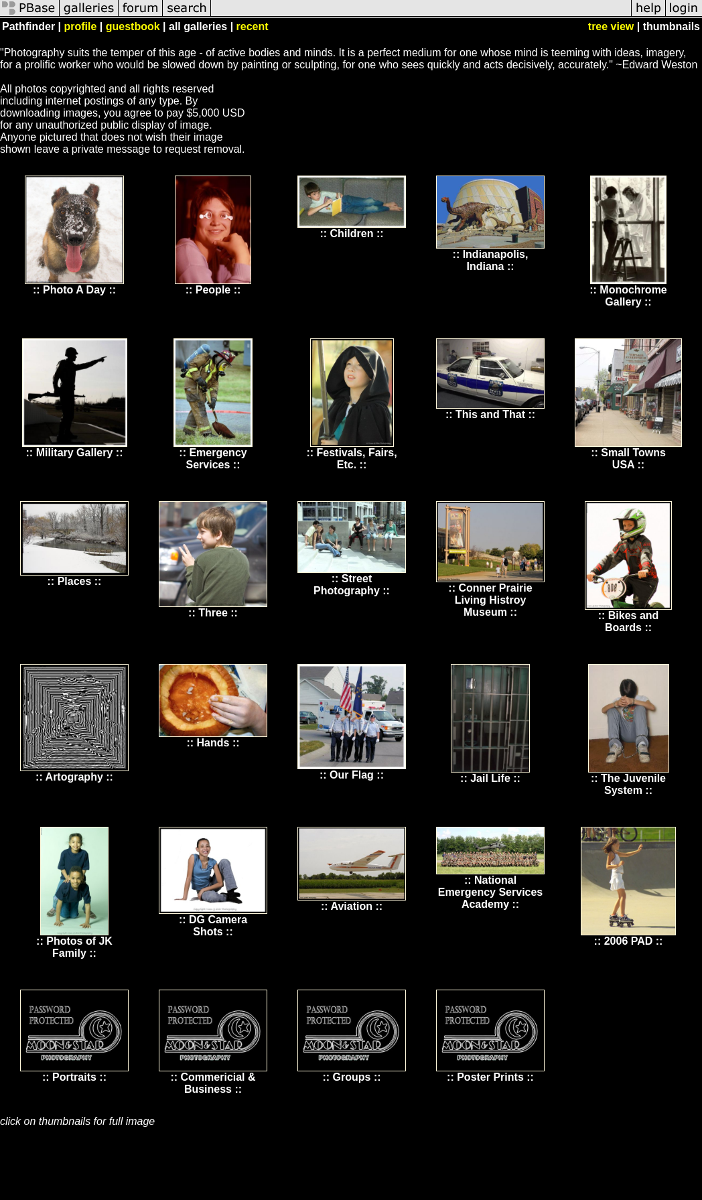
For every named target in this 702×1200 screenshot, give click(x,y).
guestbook (133, 26)
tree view (611, 26)
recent (252, 26)
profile (80, 26)
